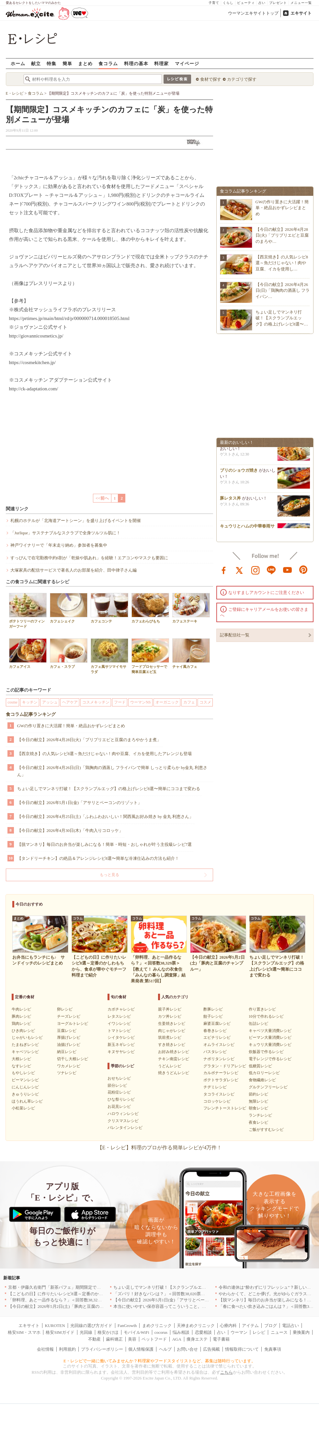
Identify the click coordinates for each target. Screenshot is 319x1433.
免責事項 (272, 1349)
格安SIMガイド (60, 1332)
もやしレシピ (23, 1073)
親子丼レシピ (169, 1009)
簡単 (67, 63)
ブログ (270, 1325)
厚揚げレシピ (68, 1037)
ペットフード (154, 1339)
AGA (176, 1339)
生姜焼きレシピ (171, 1023)
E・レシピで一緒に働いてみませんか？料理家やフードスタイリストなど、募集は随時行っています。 (159, 1360)
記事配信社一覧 (234, 635)
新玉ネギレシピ (121, 1044)
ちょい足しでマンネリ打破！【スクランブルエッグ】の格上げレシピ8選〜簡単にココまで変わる (108, 788)
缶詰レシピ (258, 1023)
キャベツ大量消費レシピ (270, 1030)
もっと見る (109, 874)
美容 (132, 1339)
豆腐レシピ (66, 1030)
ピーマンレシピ (25, 1080)
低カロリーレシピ (264, 1073)
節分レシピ (117, 1085)
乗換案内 (301, 1332)
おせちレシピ (119, 1078)
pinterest (303, 569)
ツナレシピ (66, 1073)
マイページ (187, 63)
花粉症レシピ (119, 1092)
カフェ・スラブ (68, 653)
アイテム (250, 1325)
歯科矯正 (114, 1339)
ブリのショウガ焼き (239, 471)
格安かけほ (108, 1332)
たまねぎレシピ (25, 1044)
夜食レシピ (258, 1122)
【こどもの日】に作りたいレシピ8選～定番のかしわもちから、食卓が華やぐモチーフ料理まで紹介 (102, 1293)
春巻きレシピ (215, 1030)
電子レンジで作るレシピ (270, 1059)
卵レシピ (65, 1009)
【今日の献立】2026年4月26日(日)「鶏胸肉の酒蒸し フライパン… (283, 290)
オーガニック (167, 702)
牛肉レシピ (21, 1009)
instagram (255, 569)
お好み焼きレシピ (173, 1051)
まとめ (85, 63)
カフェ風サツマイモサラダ (109, 655)
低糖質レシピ (260, 1066)
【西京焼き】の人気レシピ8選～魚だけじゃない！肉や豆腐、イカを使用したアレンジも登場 (104, 753)
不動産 (94, 1339)
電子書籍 (221, 1339)
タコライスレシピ (218, 1094)
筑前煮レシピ (169, 1037)
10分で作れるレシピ (266, 1016)
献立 (36, 63)
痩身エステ (197, 1339)
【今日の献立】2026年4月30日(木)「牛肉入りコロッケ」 (70, 830)
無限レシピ (258, 1101)
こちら (226, 1372)
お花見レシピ (119, 1106)
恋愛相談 (203, 1332)
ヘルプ (165, 1349)
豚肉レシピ (21, 1016)
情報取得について (242, 1349)
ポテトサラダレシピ (220, 1080)
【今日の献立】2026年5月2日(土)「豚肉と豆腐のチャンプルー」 (68, 1306)
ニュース (279, 1332)
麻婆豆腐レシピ (217, 1023)
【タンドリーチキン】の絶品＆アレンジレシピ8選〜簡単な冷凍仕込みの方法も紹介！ (98, 858)
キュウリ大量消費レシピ (270, 1044)
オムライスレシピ (218, 1044)
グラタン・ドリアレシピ (224, 1066)
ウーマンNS (140, 702)
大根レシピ (21, 1059)
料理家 (161, 63)
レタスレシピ (119, 1016)
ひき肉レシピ (23, 1030)
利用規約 (67, 1349)
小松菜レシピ (23, 1108)
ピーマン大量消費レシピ (270, 1037)
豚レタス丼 (230, 499)
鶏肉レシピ (21, 1023)
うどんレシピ (169, 1066)
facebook (224, 569)
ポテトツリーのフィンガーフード (28, 610)
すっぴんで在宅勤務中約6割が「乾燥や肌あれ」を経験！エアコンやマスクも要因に (89, 557)
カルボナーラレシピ (220, 1073)
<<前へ (102, 498)
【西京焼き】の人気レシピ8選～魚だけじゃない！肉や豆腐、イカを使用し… (282, 263)
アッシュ (50, 702)
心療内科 (228, 1325)
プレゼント (278, 3)
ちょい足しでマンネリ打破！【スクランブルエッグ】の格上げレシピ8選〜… (282, 318)
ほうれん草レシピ (27, 1101)
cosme (13, 702)
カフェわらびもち (150, 608)
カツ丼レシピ (169, 1016)
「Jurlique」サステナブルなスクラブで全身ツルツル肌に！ (65, 532)
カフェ (189, 702)
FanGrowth (127, 1325)
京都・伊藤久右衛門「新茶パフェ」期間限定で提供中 (58, 1287)
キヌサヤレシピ (121, 1051)
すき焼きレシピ (171, 1044)
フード (120, 702)
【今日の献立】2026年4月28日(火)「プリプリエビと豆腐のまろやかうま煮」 (89, 739)
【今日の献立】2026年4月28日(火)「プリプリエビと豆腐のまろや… (282, 235)
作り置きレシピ (262, 1009)
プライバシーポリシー (102, 1349)
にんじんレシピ (25, 1087)
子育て (214, 3)
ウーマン (239, 1332)
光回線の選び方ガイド (91, 1325)
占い (262, 3)
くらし (228, 3)
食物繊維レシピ (262, 1080)
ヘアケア (70, 702)
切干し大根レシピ (72, 1059)
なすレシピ (21, 1066)
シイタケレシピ (121, 1037)
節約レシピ (258, 1094)
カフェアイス (28, 653)
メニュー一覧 (301, 3)
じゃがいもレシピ (27, 1037)
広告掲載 (211, 1349)
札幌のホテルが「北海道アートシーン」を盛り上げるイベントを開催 (75, 520)
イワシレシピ (119, 1023)
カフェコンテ (109, 608)
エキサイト (301, 13)
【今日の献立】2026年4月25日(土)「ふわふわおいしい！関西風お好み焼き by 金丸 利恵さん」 (105, 816)
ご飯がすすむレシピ (266, 1129)
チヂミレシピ (215, 1087)
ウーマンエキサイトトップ (253, 13)
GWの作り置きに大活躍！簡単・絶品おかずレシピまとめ (71, 725)
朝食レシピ (258, 1108)
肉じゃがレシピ (171, 1030)
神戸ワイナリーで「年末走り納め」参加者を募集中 (58, 545)
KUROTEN (55, 1325)
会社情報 (45, 1349)
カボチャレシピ (121, 1009)
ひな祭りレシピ (121, 1099)
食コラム (108, 63)
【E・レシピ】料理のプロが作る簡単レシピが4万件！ (159, 1147)
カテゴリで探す (241, 79)
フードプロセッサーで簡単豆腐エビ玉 (150, 655)
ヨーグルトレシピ (72, 1023)
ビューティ (246, 3)
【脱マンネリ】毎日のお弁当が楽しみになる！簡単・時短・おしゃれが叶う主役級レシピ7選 (104, 844)
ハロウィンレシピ (123, 1113)
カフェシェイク (68, 608)
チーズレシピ (68, 1016)
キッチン (30, 702)
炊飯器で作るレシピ (266, 1051)
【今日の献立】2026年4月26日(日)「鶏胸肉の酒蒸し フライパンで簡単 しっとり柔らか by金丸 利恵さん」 (112, 771)
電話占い (290, 1325)
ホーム (18, 63)
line (271, 569)
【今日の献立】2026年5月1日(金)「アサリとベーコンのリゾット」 (79, 802)
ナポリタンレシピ (218, 1059)
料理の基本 (136, 63)
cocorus (160, 1332)
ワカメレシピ (68, 1066)
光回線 (86, 1332)
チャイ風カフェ (191, 653)
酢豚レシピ (213, 1009)
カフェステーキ (191, 608)
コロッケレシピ (217, 1101)
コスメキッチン (95, 702)
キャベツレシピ (25, 1051)
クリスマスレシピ (123, 1121)
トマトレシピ (119, 1030)
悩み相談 (181, 1332)
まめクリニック (157, 1325)
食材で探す (210, 79)
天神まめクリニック (196, 1325)
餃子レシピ (213, 1016)
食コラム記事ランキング (31, 714)
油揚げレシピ (68, 1044)
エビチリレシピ (217, 1037)
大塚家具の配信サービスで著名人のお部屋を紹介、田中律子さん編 (73, 570)
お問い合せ (187, 1349)
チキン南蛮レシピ (173, 1059)
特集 (51, 63)
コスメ (205, 702)
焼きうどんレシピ (173, 1073)
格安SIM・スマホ (24, 1332)
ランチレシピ (260, 1115)
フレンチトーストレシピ (224, 1108)
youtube (287, 569)
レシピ (259, 1332)
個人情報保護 (141, 1349)
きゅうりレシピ (25, 1094)
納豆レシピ (66, 1051)
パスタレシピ (215, 1051)
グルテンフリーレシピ (268, 1087)
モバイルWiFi (136, 1332)
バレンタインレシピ (125, 1127)
